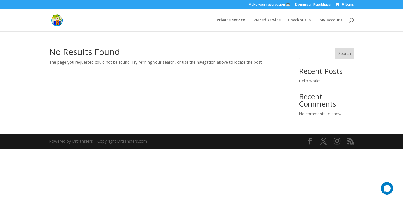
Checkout (297, 20)
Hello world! (309, 80)
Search (344, 53)
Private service (231, 20)
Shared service (266, 20)
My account (331, 20)
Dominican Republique (313, 5)
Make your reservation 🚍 (269, 5)
